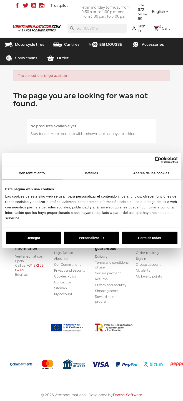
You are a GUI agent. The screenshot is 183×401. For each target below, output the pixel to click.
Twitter (25, 5)
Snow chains (20, 58)
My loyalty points (149, 276)
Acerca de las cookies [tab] (151, 173)
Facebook (17, 5)
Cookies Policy (65, 276)
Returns (101, 279)
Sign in (141, 258)
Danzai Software (127, 394)
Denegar (33, 237)
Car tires (66, 44)
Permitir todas (149, 237)
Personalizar (92, 237)
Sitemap (60, 288)
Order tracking (147, 253)
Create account (148, 264)
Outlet (57, 58)
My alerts (143, 270)
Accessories (147, 44)
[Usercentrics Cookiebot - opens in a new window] (158, 160)
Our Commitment (67, 264)
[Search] (97, 28)
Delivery (101, 256)
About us (61, 258)
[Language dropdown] (161, 11)
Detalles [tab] (91, 173)
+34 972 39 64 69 (142, 12)
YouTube (33, 5)
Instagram (41, 5)
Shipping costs (106, 291)
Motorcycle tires (24, 44)
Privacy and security (69, 270)
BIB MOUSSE (105, 44)
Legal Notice (63, 253)
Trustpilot (59, 5)
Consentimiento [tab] (32, 173)
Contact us (63, 282)
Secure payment (108, 273)
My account (63, 294)
